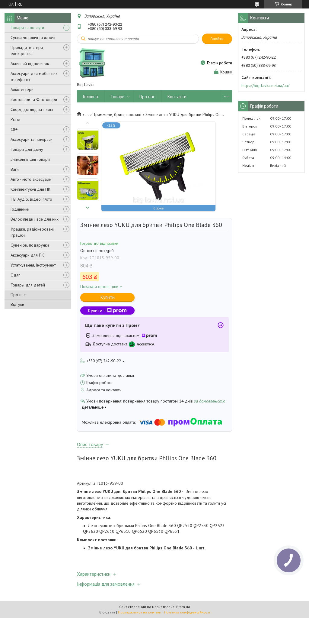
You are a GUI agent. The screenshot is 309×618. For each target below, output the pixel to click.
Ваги (15, 169)
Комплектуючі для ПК (30, 189)
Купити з (107, 310)
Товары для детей (28, 285)
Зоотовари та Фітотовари (34, 99)
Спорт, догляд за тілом (32, 109)
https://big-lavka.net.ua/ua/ (265, 85)
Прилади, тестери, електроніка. (27, 50)
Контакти (176, 96)
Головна (90, 96)
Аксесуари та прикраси (32, 139)
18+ (14, 129)
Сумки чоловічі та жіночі (33, 37)
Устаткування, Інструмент (33, 265)
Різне (15, 119)
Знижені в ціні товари (30, 159)
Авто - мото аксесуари (31, 179)
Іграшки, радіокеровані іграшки (32, 232)
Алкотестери (22, 89)
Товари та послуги (27, 27)
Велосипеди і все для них (35, 219)
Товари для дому (27, 149)
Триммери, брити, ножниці (117, 114)
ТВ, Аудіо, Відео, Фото (31, 199)
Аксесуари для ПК (27, 255)
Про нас (18, 294)
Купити (107, 297)
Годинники (20, 209)
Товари (117, 96)
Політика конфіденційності (187, 612)
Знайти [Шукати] (217, 39)
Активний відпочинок (30, 63)
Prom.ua (183, 606)
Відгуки (17, 304)
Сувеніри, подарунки (30, 245)
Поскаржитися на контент (139, 612)
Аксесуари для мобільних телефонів (34, 76)
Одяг (15, 275)
